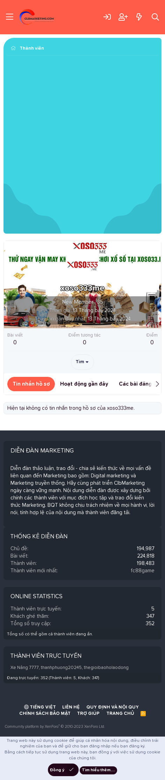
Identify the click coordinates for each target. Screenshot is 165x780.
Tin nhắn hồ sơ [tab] (31, 384)
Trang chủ (120, 713)
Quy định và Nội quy (112, 707)
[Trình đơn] (9, 17)
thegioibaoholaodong (106, 667)
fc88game (143, 570)
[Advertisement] (82, 145)
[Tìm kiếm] (155, 17)
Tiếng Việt (40, 707)
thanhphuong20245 (61, 667)
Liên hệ (71, 707)
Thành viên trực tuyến (45, 656)
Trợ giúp (88, 713)
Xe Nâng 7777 (24, 667)
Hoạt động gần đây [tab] (84, 384)
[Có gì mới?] (139, 17)
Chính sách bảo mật (45, 713)
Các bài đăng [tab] (135, 384)
